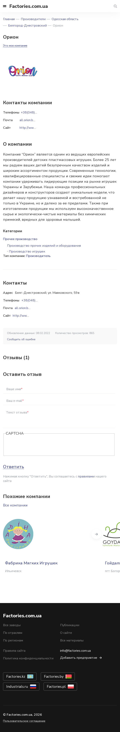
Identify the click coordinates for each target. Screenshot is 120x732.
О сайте (66, 633)
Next (96, 534)
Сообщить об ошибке (21, 339)
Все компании (15, 505)
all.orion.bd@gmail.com (31, 308)
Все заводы (12, 625)
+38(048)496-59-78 (36, 300)
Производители (33, 19)
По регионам (13, 640)
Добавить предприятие (78, 658)
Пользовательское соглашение (24, 721)
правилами (86, 476)
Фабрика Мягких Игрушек (31, 563)
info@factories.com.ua (75, 650)
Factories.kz (15, 676)
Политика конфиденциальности (28, 658)
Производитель (38, 256)
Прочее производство (20, 239)
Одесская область (65, 19)
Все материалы (71, 640)
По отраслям (12, 633)
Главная (9, 19)
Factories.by (54, 676)
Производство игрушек (27, 251)
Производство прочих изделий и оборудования (44, 245)
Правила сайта (14, 650)
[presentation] (36, 445)
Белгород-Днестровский (27, 25)
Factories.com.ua (28, 6)
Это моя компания (15, 45)
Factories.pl (56, 686)
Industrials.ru (17, 686)
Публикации (69, 625)
